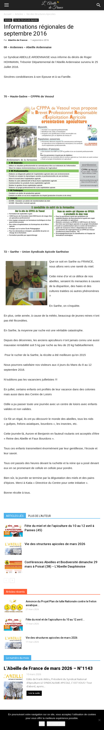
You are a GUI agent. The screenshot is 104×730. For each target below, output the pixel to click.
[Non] (99, 720)
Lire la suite (34, 693)
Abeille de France (17, 40)
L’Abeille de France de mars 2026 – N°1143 (48, 668)
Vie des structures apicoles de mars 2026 (55, 544)
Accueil (7, 14)
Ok (41, 723)
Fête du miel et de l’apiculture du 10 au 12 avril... (55, 619)
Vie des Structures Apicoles (40, 14)
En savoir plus (56, 723)
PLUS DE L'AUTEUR (39, 515)
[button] (98, 5)
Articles (19, 14)
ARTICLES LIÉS (15, 515)
